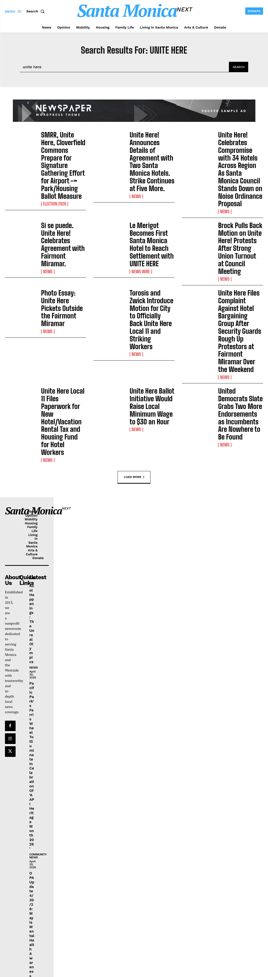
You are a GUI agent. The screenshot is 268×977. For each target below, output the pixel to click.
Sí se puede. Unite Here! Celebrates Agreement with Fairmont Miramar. (59, 194)
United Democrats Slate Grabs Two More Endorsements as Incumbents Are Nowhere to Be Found (239, 289)
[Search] (238, 67)
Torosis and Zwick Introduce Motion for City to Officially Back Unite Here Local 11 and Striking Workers (151, 237)
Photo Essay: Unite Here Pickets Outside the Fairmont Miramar (62, 234)
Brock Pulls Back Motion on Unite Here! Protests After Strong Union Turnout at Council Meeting (239, 196)
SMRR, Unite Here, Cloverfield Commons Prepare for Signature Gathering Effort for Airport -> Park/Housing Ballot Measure (62, 150)
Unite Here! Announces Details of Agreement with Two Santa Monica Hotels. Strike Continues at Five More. (151, 147)
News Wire (139, 214)
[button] (36, 11)
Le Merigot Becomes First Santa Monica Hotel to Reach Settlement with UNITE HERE (151, 196)
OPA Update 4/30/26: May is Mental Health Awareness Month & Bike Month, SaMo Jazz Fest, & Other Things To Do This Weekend (31, 809)
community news (38, 682)
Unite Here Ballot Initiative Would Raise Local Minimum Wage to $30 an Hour (151, 286)
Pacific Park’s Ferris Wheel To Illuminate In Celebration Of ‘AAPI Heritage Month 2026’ (31, 597)
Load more (134, 324)
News (135, 168)
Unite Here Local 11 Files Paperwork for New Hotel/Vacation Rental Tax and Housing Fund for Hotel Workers (63, 289)
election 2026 (53, 173)
